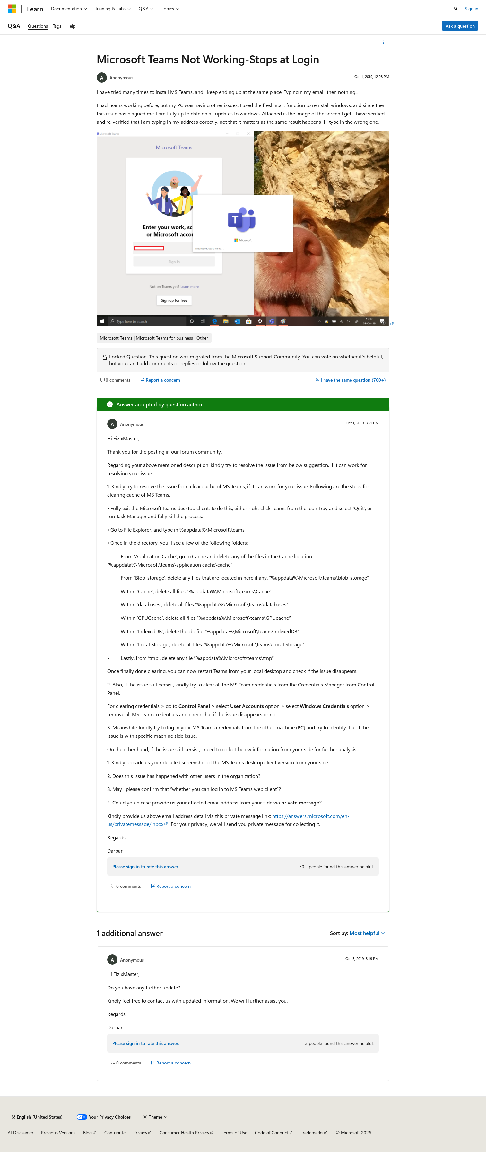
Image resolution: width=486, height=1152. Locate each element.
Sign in (471, 8)
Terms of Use (234, 1133)
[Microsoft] (12, 8)
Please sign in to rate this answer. (145, 866)
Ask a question (460, 26)
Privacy (140, 1133)
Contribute (115, 1133)
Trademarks (312, 1133)
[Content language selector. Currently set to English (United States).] (37, 1117)
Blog (87, 1133)
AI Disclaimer (20, 1133)
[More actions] (383, 42)
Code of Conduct (272, 1133)
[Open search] (455, 8)
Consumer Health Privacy (184, 1133)
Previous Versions (58, 1133)
